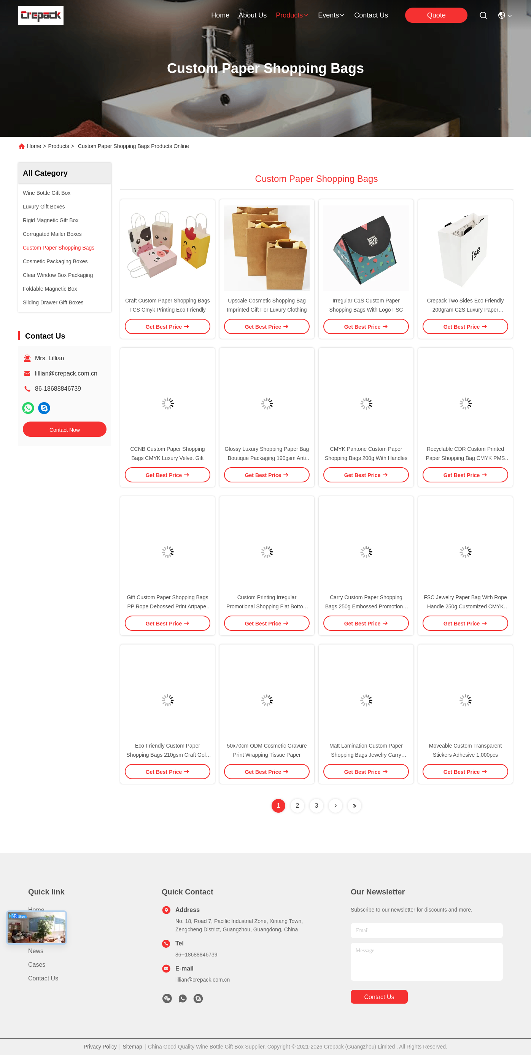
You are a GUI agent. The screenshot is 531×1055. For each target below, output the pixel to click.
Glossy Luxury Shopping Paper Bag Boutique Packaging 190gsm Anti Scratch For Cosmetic (267, 458)
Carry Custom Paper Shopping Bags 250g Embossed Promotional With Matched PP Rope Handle (366, 606)
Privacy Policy (100, 1047)
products (292, 15)
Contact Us (43, 978)
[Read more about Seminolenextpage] (335, 806)
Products (58, 146)
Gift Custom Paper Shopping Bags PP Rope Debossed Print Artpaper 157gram (167, 606)
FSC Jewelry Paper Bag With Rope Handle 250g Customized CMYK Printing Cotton (465, 606)
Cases (36, 964)
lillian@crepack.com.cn (66, 373)
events (331, 15)
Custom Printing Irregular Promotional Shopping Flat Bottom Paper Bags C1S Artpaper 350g (266, 606)
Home (220, 15)
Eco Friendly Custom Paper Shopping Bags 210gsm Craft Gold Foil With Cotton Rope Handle (167, 755)
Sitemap (132, 1047)
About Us (40, 937)
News (35, 951)
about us (252, 15)
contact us (371, 15)
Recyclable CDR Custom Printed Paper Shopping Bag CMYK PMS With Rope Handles (465, 458)
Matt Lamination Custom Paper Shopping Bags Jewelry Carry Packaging (366, 755)
